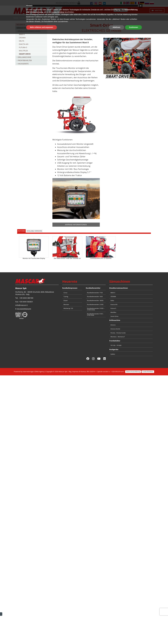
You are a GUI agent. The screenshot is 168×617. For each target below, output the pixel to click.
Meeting (157, 10)
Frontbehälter (25, 60)
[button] (141, 589)
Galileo (113, 354)
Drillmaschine (24, 57)
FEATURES (21, 231)
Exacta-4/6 (23, 44)
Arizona (113, 325)
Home (66, 10)
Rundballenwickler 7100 (95, 293)
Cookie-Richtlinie (147, 371)
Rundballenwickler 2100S (95, 304)
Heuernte (21, 24)
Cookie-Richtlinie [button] (58, 595)
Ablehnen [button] (116, 610)
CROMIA (22, 37)
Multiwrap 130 (68, 308)
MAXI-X (22, 34)
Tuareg (66, 296)
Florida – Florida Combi (118, 333)
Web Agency (39, 371)
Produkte (87, 10)
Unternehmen (76, 10)
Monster (66, 304)
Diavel (65, 300)
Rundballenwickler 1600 (95, 296)
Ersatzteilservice (121, 10)
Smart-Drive (24, 54)
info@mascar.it (21, 305)
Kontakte (97, 10)
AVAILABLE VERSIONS (34, 231)
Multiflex (23, 50)
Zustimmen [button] (133, 610)
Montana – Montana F (118, 337)
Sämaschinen (24, 18)
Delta (21, 41)
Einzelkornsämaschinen (39, 18)
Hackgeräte (23, 64)
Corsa (65, 293)
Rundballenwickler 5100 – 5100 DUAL (95, 314)
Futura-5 (23, 47)
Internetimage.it (28, 371)
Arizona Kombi (115, 329)
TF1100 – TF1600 (116, 345)
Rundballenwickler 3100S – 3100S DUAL (95, 309)
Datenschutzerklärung (133, 371)
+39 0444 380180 (26, 298)
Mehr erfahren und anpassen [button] (41, 610)
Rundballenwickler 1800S (95, 300)
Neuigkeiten (107, 10)
